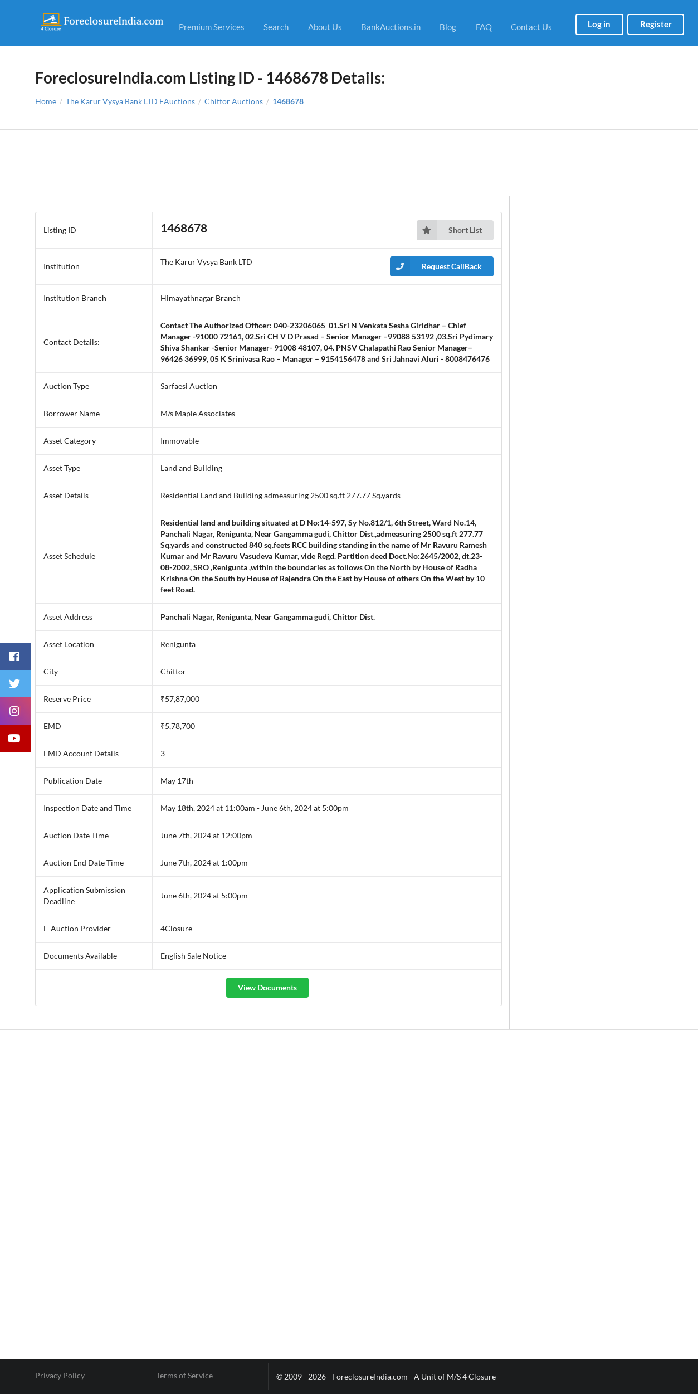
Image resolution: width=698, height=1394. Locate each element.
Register (656, 24)
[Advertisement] (349, 163)
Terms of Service (184, 1375)
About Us (325, 27)
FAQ (484, 27)
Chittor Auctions (233, 101)
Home (45, 101)
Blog (448, 27)
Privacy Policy (60, 1375)
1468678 (288, 101)
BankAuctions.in (391, 27)
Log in (599, 24)
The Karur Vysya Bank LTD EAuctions (130, 101)
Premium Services (212, 27)
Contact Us (531, 27)
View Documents (267, 987)
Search (276, 27)
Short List (449, 230)
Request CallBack (436, 266)
